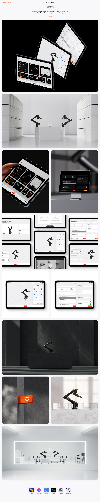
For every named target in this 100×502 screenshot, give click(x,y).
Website (50, 16)
